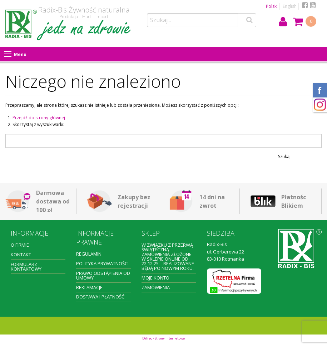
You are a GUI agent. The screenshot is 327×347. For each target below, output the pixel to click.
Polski (272, 6)
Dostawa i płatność (100, 296)
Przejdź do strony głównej (39, 118)
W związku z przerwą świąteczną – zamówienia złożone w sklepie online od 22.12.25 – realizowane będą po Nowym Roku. (168, 256)
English (290, 6)
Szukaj (284, 157)
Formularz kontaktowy (26, 266)
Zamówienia (156, 287)
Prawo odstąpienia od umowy (103, 275)
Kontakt (21, 254)
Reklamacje (89, 287)
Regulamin (88, 254)
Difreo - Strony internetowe (163, 338)
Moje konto (155, 278)
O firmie (20, 245)
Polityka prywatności (102, 263)
